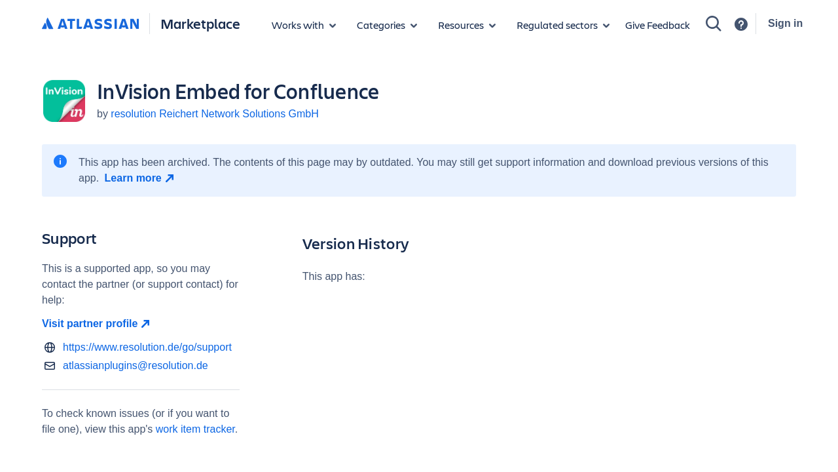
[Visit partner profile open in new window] (141, 324)
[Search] (714, 23)
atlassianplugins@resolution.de (135, 365)
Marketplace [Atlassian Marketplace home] (200, 23)
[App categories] (387, 25)
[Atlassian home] (90, 24)
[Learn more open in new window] (141, 178)
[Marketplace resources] (467, 25)
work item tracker (195, 429)
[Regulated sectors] (563, 25)
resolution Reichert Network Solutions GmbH (214, 113)
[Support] (741, 24)
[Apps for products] (303, 25)
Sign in (785, 23)
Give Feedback (657, 24)
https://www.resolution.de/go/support (147, 347)
